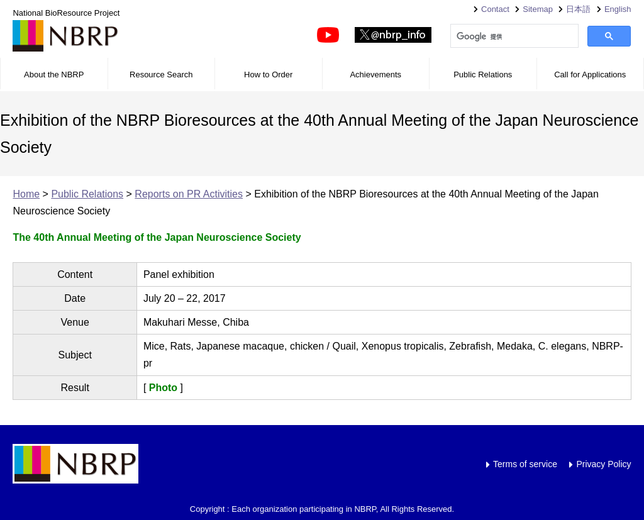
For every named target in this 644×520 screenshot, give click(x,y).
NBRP (65, 36)
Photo (163, 387)
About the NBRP (54, 74)
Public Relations (482, 74)
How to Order (268, 74)
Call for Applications (590, 74)
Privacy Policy (603, 464)
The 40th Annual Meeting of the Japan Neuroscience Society (157, 237)
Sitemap (538, 9)
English (617, 9)
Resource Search (161, 74)
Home (26, 194)
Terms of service (525, 464)
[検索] (513, 36)
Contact (495, 9)
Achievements (375, 74)
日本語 (578, 9)
